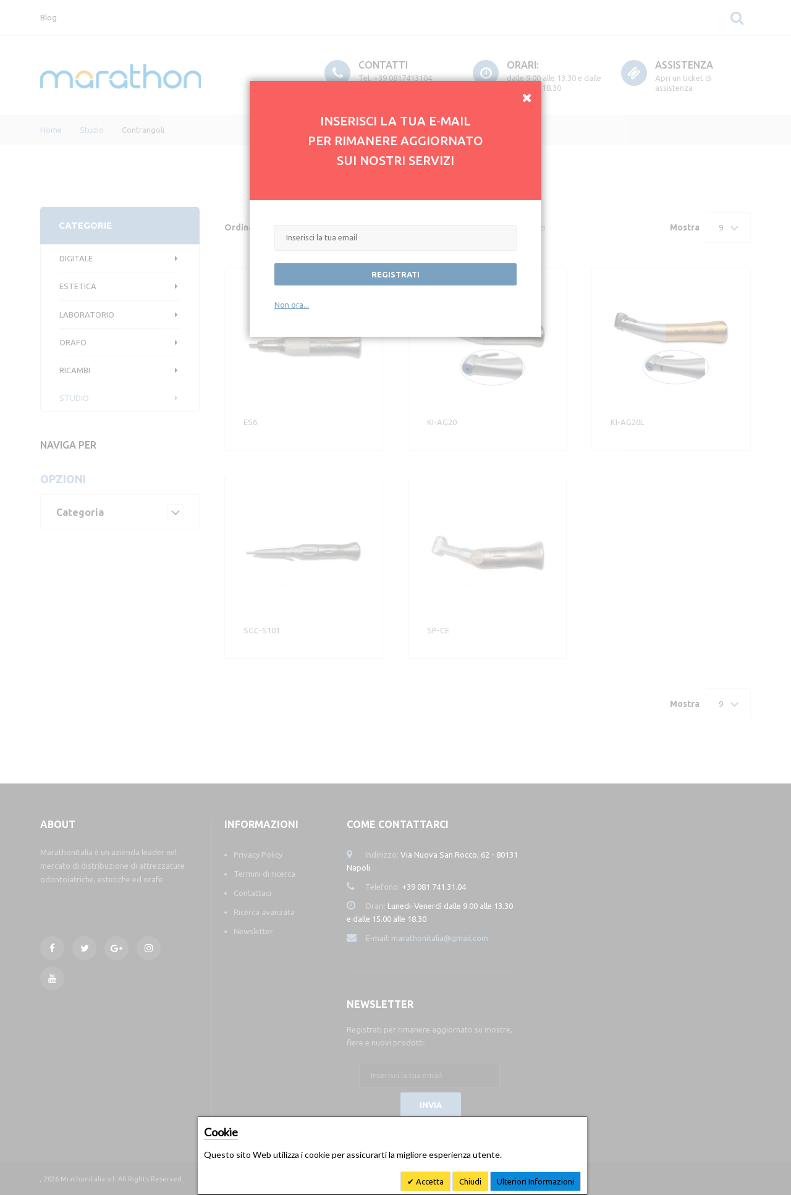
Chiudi (470, 1181)
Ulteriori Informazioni (535, 1181)
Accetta (429, 1181)
